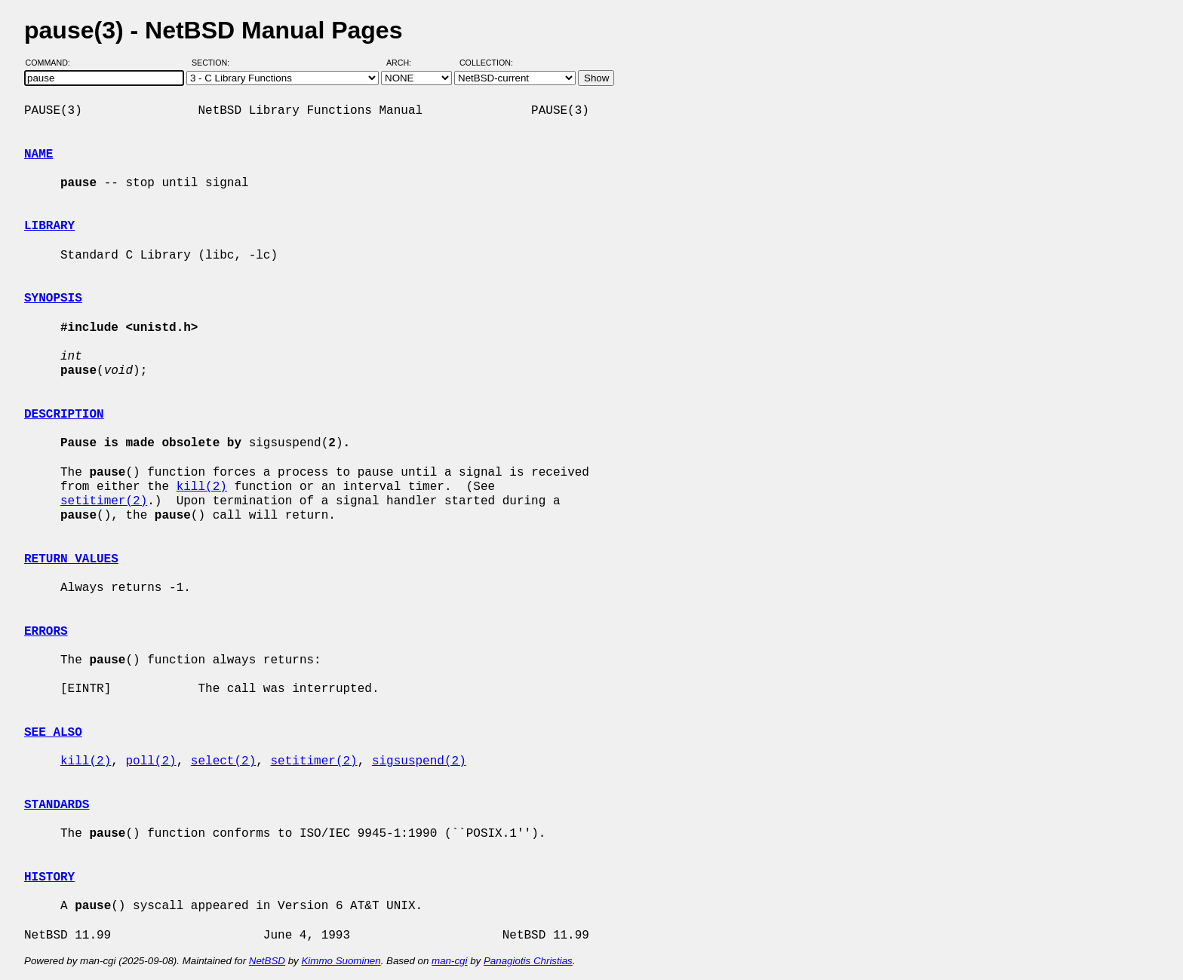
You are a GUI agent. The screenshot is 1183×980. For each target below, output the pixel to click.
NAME (38, 154)
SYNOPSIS (53, 298)
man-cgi (449, 960)
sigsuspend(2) (419, 761)
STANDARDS (56, 805)
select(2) (223, 761)
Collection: (486, 62)
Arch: (405, 62)
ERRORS (46, 631)
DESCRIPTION (64, 414)
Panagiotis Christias (528, 960)
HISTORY (49, 877)
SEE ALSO (53, 732)
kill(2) (202, 487)
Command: (52, 62)
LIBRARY (49, 226)
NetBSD (267, 960)
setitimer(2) (103, 501)
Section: (214, 62)
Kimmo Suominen (340, 960)
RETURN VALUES (71, 559)
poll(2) (150, 761)
